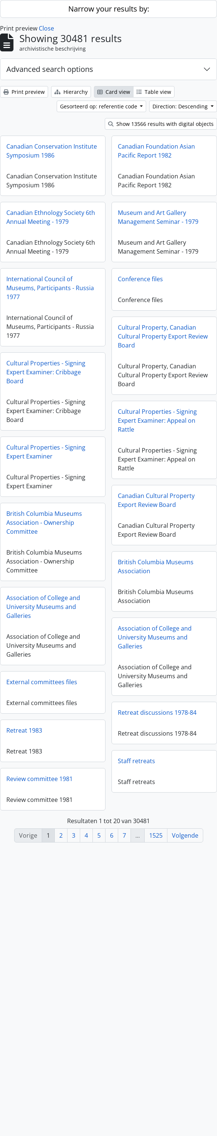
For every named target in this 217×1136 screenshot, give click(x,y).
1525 (156, 835)
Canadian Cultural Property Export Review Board (129, 532)
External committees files (41, 728)
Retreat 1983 (24, 788)
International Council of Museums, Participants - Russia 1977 (50, 302)
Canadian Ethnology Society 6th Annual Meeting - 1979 (50, 224)
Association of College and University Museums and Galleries (43, 650)
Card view (113, 91)
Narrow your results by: (108, 9)
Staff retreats (109, 823)
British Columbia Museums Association (129, 606)
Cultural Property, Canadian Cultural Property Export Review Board (136, 363)
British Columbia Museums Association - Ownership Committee (44, 562)
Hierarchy (71, 91)
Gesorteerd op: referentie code (99, 106)
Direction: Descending (180, 106)
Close (46, 28)
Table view (153, 91)
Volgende (185, 835)
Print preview (24, 91)
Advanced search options (49, 69)
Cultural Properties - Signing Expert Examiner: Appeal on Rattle (130, 450)
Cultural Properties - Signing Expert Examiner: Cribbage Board (45, 401)
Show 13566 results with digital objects (161, 123)
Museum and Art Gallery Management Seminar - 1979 (131, 236)
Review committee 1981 (39, 848)
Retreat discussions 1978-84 (130, 763)
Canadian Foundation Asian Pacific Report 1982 (129, 162)
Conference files (113, 305)
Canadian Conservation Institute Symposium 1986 (51, 150)
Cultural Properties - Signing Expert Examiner (45, 484)
